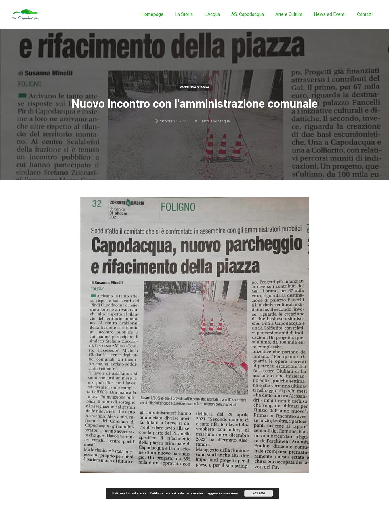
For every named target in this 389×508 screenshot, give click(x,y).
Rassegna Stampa (194, 87)
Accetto (258, 493)
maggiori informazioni (221, 493)
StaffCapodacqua (214, 121)
